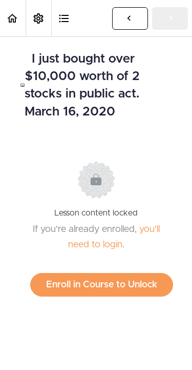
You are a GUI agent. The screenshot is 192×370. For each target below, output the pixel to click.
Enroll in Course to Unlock (101, 284)
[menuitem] (38, 18)
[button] (13, 18)
